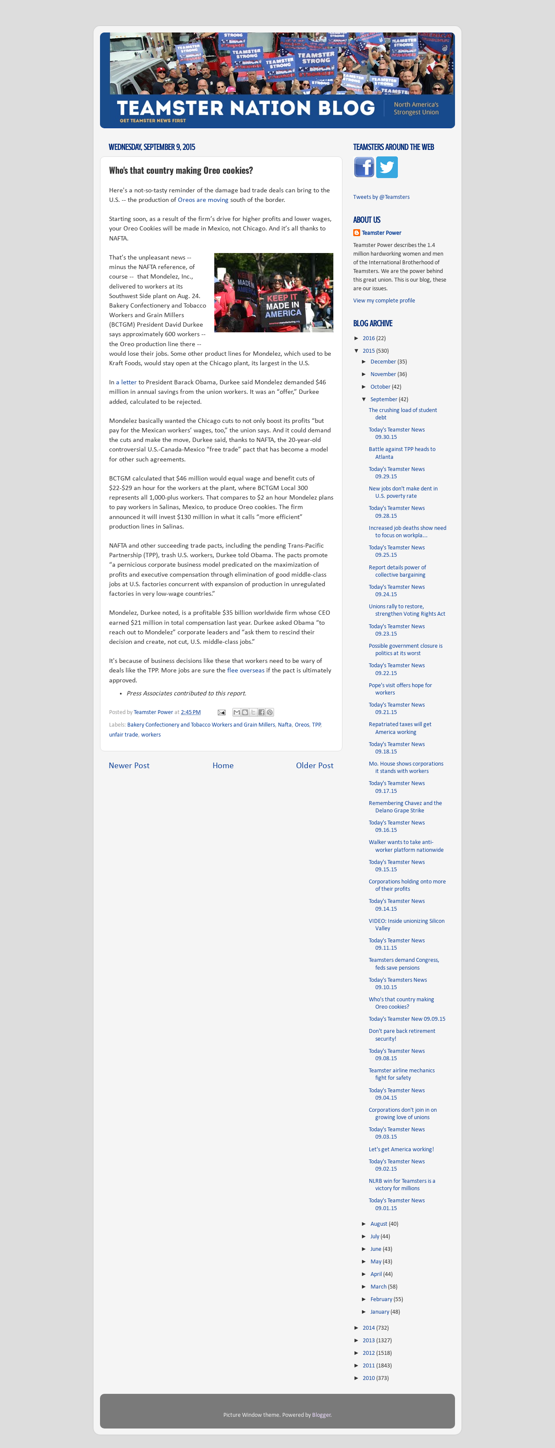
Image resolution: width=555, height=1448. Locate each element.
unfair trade (123, 735)
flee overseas (246, 670)
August (380, 1224)
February (382, 1299)
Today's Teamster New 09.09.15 (407, 1019)
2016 (369, 338)
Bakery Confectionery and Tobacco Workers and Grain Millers (201, 725)
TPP (316, 725)
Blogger (321, 1415)
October (381, 387)
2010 (369, 1378)
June (377, 1249)
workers (151, 735)
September (385, 399)
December (384, 362)
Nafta (285, 725)
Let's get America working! (401, 1149)
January (380, 1312)
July (376, 1237)
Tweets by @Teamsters (381, 197)
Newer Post (129, 766)
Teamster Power (381, 233)
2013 (369, 1341)
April (377, 1274)
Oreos (302, 725)
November (384, 374)
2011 (369, 1366)
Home (223, 766)
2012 (369, 1353)
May (377, 1262)
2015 (369, 351)
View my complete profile (384, 301)
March (379, 1287)
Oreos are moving (203, 200)
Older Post (315, 766)
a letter (126, 382)
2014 (369, 1328)
